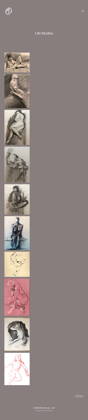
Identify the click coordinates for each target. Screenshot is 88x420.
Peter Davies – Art (47, 408)
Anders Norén (48, 410)
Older (79, 396)
